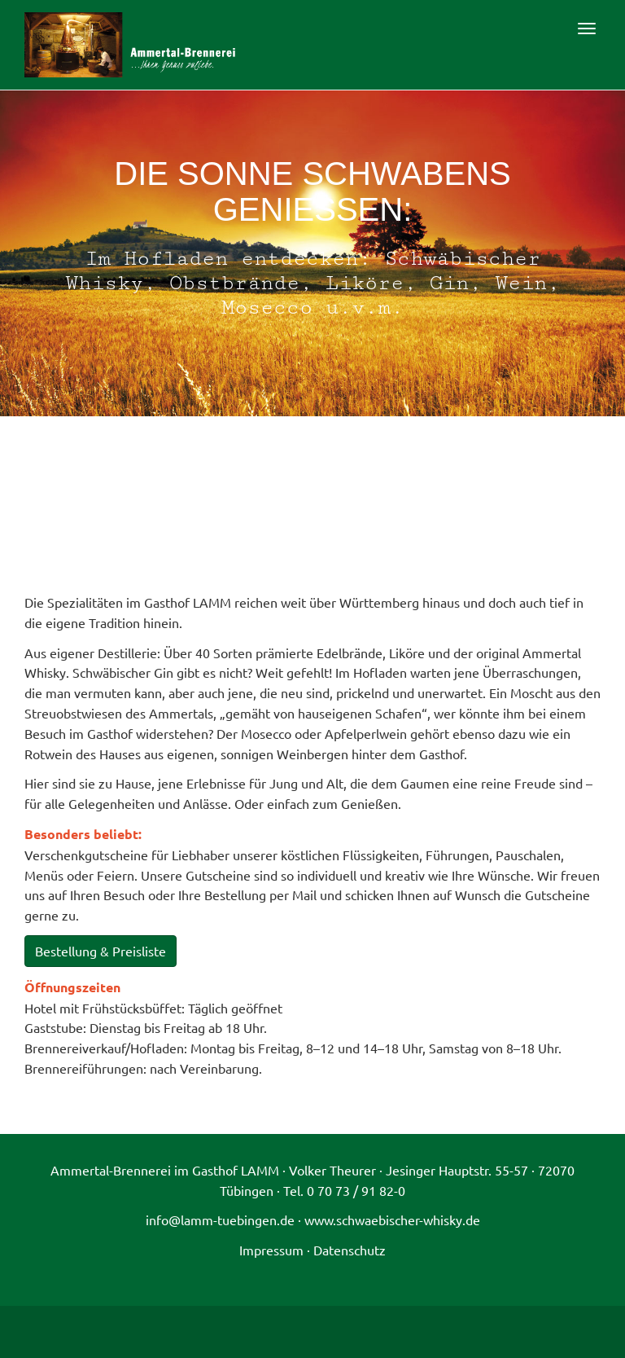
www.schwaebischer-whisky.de (392, 1219)
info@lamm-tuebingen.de (220, 1219)
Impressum (271, 1250)
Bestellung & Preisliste (100, 951)
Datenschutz (349, 1250)
